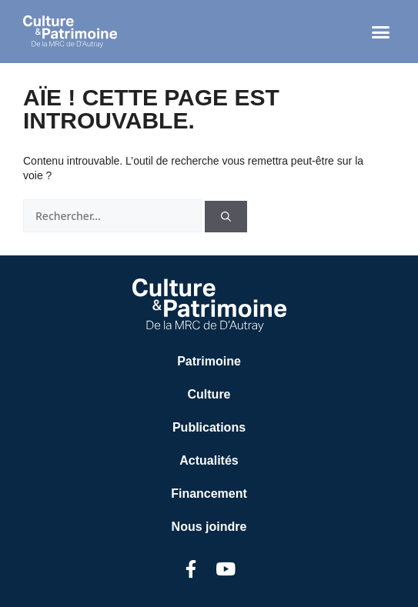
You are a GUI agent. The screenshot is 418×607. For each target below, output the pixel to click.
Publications (209, 427)
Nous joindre (209, 526)
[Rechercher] (226, 216)
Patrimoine (209, 361)
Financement (209, 493)
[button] (381, 31)
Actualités (208, 460)
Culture (209, 394)
